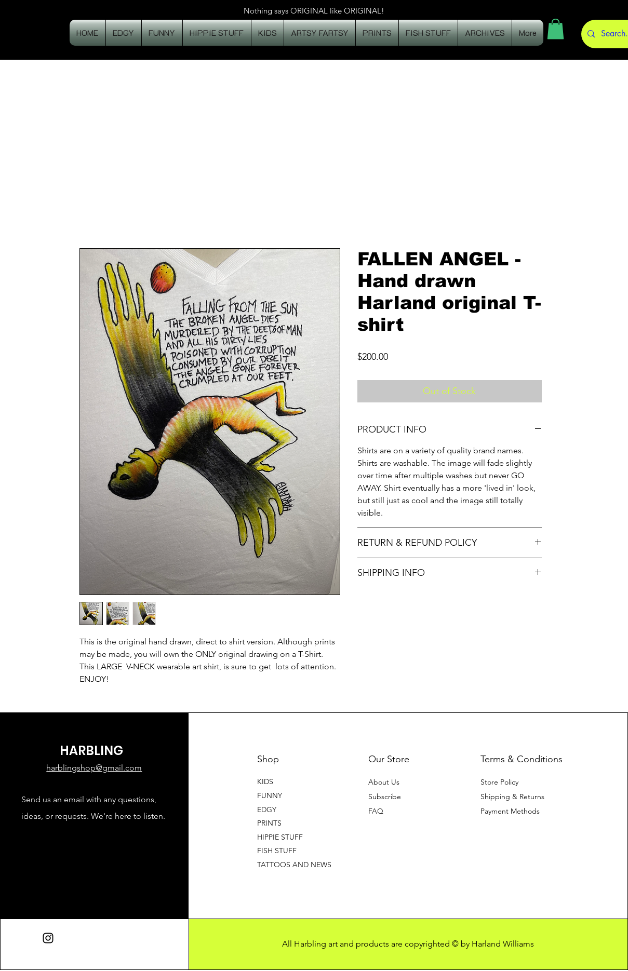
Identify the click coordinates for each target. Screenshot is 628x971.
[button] (555, 29)
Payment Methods (511, 811)
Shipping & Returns (512, 796)
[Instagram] (48, 938)
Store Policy (499, 782)
